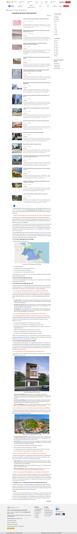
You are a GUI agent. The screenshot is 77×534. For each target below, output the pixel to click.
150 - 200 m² (56, 49)
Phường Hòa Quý (57, 66)
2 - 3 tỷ (55, 24)
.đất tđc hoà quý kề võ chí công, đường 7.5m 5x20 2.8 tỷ (35, 193)
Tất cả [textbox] (40, 6)
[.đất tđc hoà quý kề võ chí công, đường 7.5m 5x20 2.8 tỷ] (17, 198)
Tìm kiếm (66, 6)
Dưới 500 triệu (56, 17)
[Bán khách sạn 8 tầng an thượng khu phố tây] (17, 136)
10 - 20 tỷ (55, 31)
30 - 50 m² (55, 42)
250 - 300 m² (56, 52)
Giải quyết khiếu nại (48, 512)
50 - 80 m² (55, 44)
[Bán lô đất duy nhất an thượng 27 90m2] (17, 148)
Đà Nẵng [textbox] (31, 5)
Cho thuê (12, 6)
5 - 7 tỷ (55, 27)
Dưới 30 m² (56, 40)
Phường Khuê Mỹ (57, 65)
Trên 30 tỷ (55, 34)
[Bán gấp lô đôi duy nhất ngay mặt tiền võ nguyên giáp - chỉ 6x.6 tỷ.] (17, 99)
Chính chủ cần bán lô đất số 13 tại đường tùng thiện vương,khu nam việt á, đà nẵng (35, 44)
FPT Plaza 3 (23, 441)
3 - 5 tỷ (55, 26)
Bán (9, 6)
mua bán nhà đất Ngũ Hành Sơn (42, 232)
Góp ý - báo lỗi (47, 515)
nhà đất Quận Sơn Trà (27, 308)
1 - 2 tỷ (55, 22)
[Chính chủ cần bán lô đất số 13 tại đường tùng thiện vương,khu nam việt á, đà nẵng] (17, 47)
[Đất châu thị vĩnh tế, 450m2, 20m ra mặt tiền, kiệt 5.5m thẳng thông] (17, 61)
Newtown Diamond (31, 436)
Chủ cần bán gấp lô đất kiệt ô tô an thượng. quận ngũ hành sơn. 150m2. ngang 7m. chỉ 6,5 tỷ (36, 156)
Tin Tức (42, 2)
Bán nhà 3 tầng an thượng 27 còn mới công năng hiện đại (36, 120)
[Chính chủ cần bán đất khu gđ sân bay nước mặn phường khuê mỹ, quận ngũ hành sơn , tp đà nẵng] (17, 74)
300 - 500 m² (56, 54)
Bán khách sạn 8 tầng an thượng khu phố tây (33, 132)
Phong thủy (46, 2)
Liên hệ (36, 515)
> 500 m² (55, 55)
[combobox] (20, 7)
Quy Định (46, 507)
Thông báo (36, 513)
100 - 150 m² (56, 47)
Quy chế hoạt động (48, 510)
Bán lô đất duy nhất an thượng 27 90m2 (32, 144)
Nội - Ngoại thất (53, 2)
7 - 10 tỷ (55, 29)
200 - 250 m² (56, 50)
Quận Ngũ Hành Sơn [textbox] (31, 7)
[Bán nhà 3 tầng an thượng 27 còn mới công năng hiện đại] (17, 125)
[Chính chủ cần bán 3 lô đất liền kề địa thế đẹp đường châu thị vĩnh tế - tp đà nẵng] (17, 185)
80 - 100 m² (56, 45)
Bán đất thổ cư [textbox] (20, 6)
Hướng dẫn (36, 507)
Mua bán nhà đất (22, 2)
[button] (60, 2)
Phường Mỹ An (56, 63)
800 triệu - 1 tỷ (56, 21)
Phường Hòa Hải (57, 68)
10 (29, 205)
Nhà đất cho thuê (30, 2)
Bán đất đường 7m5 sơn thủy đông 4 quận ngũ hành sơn (36, 18)
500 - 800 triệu (56, 19)
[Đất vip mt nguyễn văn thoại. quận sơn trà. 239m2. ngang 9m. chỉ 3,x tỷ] (17, 172)
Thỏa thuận (56, 16)
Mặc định (49, 15)
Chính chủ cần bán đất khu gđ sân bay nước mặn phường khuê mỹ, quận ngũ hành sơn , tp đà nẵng (36, 70)
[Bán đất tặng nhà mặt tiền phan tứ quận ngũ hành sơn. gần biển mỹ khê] (17, 87)
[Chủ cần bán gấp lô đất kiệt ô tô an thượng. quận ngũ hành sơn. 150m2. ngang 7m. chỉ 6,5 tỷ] (17, 160)
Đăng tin (68, 2)
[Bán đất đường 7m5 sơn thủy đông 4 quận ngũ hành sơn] (17, 23)
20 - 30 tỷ (55, 32)
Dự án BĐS (37, 2)
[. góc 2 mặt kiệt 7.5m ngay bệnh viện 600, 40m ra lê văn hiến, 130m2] (17, 112)
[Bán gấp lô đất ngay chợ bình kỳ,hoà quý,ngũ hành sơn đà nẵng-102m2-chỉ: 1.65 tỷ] (17, 35)
